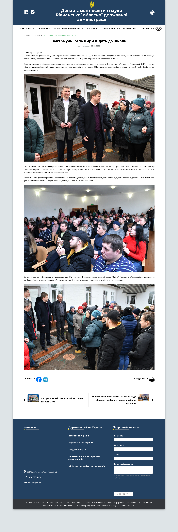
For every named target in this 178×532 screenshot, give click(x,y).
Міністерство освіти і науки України (87, 466)
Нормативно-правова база (68, 29)
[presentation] (131, 485)
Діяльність (42, 29)
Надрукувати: (144, 378)
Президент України (78, 435)
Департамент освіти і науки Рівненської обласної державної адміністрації (92, 15)
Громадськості (110, 29)
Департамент (25, 29)
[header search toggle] (152, 12)
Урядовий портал (77, 449)
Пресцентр (146, 29)
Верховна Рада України (80, 442)
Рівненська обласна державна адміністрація (84, 457)
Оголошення (129, 29)
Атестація (92, 29)
